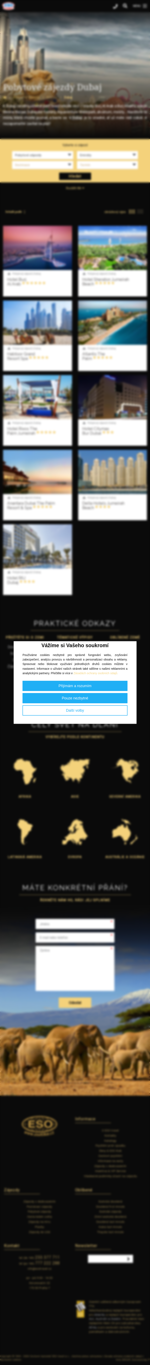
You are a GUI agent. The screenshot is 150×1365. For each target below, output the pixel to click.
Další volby (75, 710)
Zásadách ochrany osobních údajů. (95, 673)
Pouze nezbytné (75, 698)
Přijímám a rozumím (75, 686)
